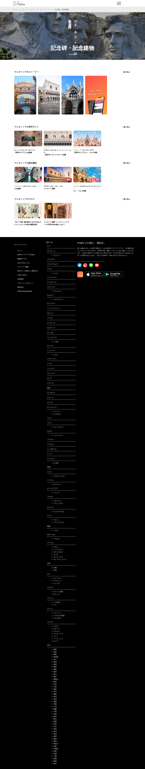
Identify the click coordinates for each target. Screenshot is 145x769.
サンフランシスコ (58, 559)
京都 (54, 754)
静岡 (54, 721)
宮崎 (54, 664)
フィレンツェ (57, 639)
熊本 (54, 677)
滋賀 (54, 689)
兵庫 (54, 714)
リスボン (55, 539)
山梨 (54, 751)
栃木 (54, 716)
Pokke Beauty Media (24, 291)
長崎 (54, 759)
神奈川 (54, 744)
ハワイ (54, 554)
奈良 (54, 729)
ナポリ (54, 626)
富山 (54, 674)
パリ (54, 605)
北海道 (54, 749)
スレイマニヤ (57, 427)
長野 (54, 736)
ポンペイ (55, 629)
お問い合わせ (22, 275)
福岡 (54, 701)
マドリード (56, 613)
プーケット (56, 581)
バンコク (55, 583)
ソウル (54, 530)
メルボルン (56, 414)
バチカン (55, 631)
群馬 (54, 741)
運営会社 (20, 287)
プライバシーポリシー (25, 283)
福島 (54, 669)
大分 (54, 706)
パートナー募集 (23, 267)
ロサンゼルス (57, 552)
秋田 (54, 667)
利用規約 (20, 279)
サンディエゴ (57, 557)
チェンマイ (56, 578)
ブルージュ (56, 501)
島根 (54, 761)
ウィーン (55, 411)
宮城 (54, 699)
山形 (54, 687)
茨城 (54, 734)
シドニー (55, 492)
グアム (54, 547)
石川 (54, 726)
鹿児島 (54, 657)
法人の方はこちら (23, 263)
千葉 (54, 711)
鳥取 (54, 654)
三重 (54, 756)
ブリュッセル (57, 503)
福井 (54, 672)
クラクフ (55, 255)
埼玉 (54, 684)
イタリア (32, 9)
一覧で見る (126, 72)
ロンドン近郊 (57, 591)
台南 (54, 568)
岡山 (54, 719)
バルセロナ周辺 (58, 615)
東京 (54, 763)
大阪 (54, 746)
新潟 (54, 731)
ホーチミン (56, 484)
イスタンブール (58, 476)
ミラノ (54, 636)
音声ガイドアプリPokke (26, 255)
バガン (54, 355)
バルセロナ (56, 618)
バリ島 (54, 342)
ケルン (54, 520)
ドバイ (54, 273)
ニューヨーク (57, 549)
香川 (54, 696)
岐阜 (54, 682)
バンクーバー (57, 435)
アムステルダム (58, 511)
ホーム (15, 9)
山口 (54, 659)
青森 (54, 694)
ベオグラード (57, 299)
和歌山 (54, 679)
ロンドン (55, 594)
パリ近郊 (55, 602)
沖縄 (54, 704)
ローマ (54, 641)
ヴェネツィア (45, 9)
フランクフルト (58, 522)
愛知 (54, 739)
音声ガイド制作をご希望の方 (27, 271)
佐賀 (54, 652)
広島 (54, 724)
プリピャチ (56, 291)
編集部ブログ (22, 259)
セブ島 (54, 463)
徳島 (54, 649)
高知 (54, 662)
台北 (54, 570)
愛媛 (54, 709)
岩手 (54, 691)
